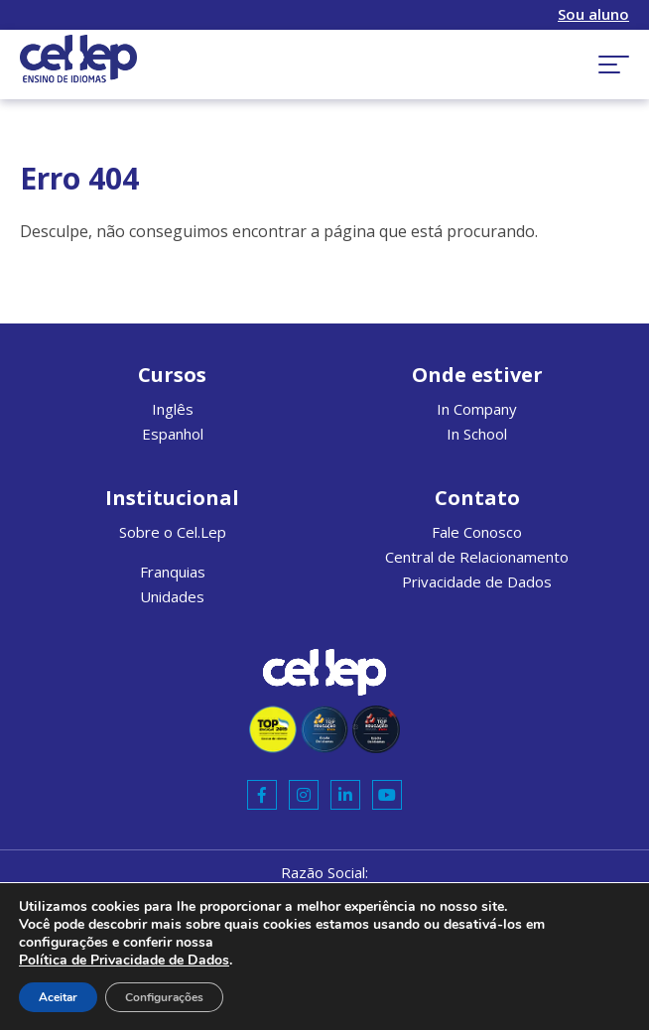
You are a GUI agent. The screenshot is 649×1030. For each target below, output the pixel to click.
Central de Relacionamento (477, 557)
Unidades (172, 596)
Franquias (172, 571)
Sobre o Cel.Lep (172, 532)
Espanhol (172, 434)
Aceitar (58, 997)
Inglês (173, 409)
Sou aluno (593, 14)
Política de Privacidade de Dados (124, 960)
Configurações (164, 997)
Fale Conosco (477, 532)
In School (477, 434)
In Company (477, 409)
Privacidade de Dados (477, 581)
